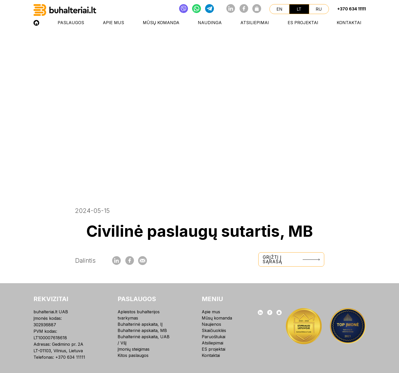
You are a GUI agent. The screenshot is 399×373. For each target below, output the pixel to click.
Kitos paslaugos (133, 355)
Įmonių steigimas (134, 349)
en (279, 9)
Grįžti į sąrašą (291, 259)
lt (299, 9)
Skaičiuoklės (214, 330)
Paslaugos (71, 22)
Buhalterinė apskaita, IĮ (140, 324)
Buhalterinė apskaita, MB (142, 330)
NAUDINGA (210, 22)
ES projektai (303, 22)
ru (319, 9)
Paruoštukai (213, 336)
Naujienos (211, 324)
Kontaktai (349, 22)
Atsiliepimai (254, 22)
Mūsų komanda (161, 22)
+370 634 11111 (351, 8)
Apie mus (113, 22)
